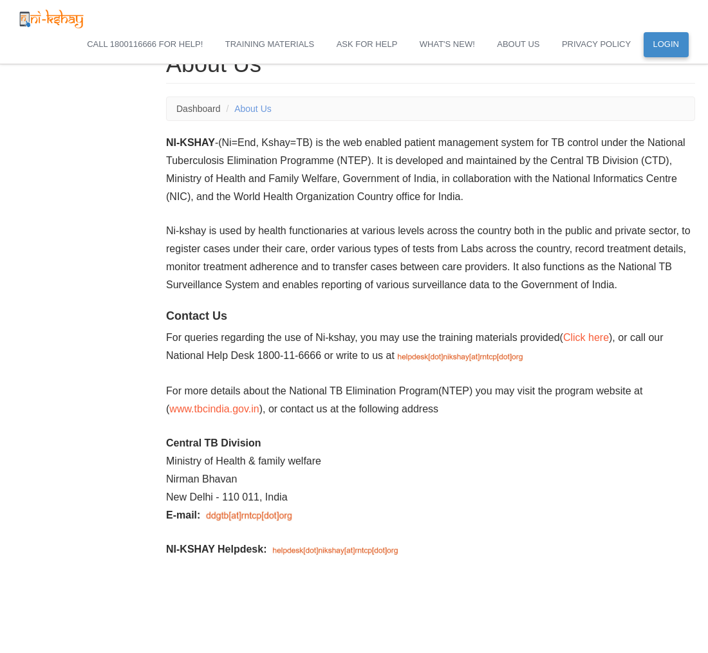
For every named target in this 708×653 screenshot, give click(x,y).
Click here (586, 337)
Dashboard (198, 109)
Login (666, 44)
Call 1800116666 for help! (145, 44)
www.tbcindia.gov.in (214, 408)
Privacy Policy (596, 44)
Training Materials (269, 44)
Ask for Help (367, 44)
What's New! (447, 44)
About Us (518, 44)
